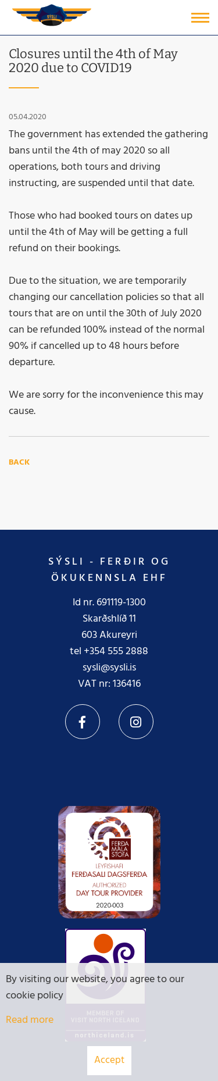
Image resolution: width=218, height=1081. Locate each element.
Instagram (136, 721)
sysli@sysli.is (109, 667)
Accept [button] (109, 1060)
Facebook (82, 721)
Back (19, 462)
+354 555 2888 (116, 651)
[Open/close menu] (200, 17)
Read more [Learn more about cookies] (29, 1020)
